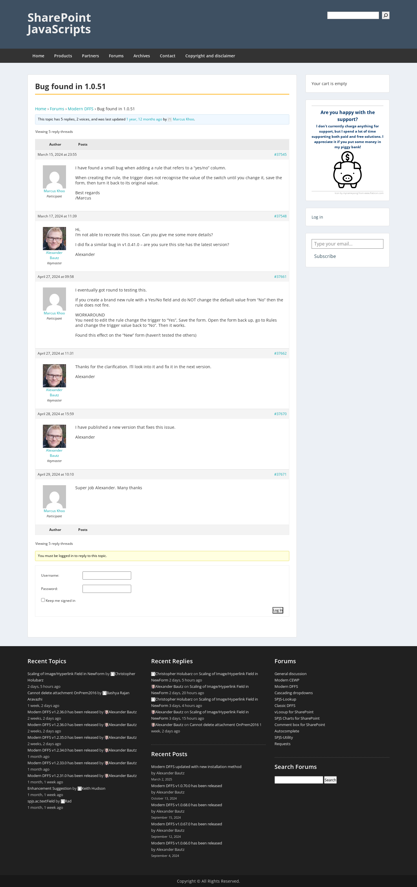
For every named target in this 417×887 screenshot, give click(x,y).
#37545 (280, 154)
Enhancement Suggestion (50, 788)
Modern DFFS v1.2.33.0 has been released (63, 762)
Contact (167, 55)
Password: (49, 588)
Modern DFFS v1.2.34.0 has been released (63, 750)
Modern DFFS (81, 108)
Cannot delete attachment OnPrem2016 (62, 692)
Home (38, 55)
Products (63, 55)
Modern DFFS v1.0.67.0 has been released (186, 823)
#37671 (280, 474)
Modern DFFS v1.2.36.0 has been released (63, 711)
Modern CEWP (287, 680)
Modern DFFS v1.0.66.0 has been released (186, 843)
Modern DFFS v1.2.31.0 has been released (63, 775)
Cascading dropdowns (294, 692)
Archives (141, 55)
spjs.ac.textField (41, 801)
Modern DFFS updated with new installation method (196, 766)
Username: (50, 575)
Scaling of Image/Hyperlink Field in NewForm (66, 673)
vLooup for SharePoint (294, 711)
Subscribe (325, 256)
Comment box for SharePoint (300, 724)
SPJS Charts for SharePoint (297, 718)
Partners (90, 55)
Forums (116, 55)
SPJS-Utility (284, 737)
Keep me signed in (60, 600)
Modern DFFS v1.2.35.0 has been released (63, 737)
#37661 (280, 276)
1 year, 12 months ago (144, 119)
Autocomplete (287, 731)
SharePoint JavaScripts (59, 23)
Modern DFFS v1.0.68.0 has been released (186, 804)
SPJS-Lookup (285, 699)
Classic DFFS (285, 705)
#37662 (280, 353)
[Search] (385, 15)
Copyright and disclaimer (210, 55)
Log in (317, 217)
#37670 (280, 413)
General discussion (291, 673)
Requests (282, 743)
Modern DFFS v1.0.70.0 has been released (186, 785)
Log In (278, 610)
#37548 (280, 216)
